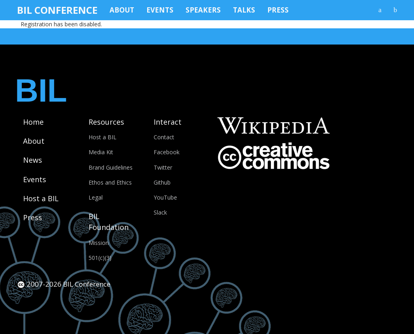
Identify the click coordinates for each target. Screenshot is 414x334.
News (32, 160)
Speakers (203, 10)
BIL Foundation (109, 221)
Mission (99, 243)
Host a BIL (41, 198)
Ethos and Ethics (110, 182)
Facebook (167, 152)
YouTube (165, 197)
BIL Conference (57, 10)
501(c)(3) (100, 258)
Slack (160, 212)
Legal (96, 197)
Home (33, 122)
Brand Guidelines (111, 167)
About (122, 10)
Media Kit (101, 152)
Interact (168, 122)
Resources (106, 122)
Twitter (163, 167)
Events (159, 10)
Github (162, 182)
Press (278, 10)
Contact (164, 137)
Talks (244, 10)
